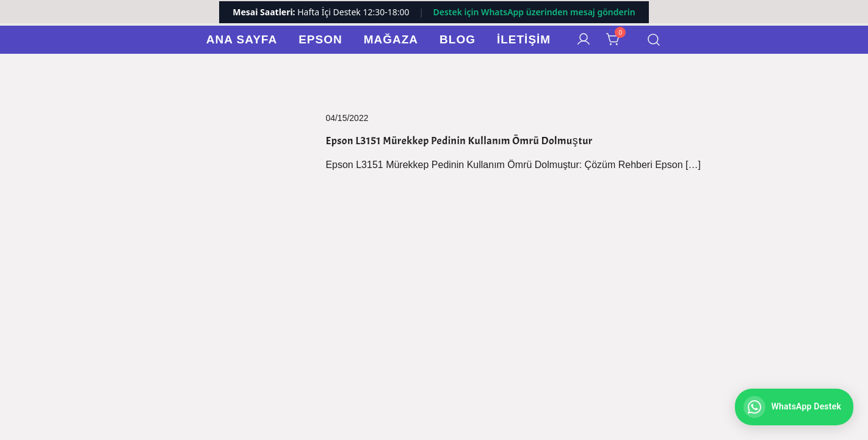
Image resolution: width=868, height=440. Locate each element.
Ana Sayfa (241, 39)
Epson (320, 39)
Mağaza (391, 39)
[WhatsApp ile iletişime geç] (794, 407)
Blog (457, 39)
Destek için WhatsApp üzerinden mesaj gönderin (534, 12)
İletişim (524, 39)
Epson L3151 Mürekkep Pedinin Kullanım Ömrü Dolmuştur (458, 141)
